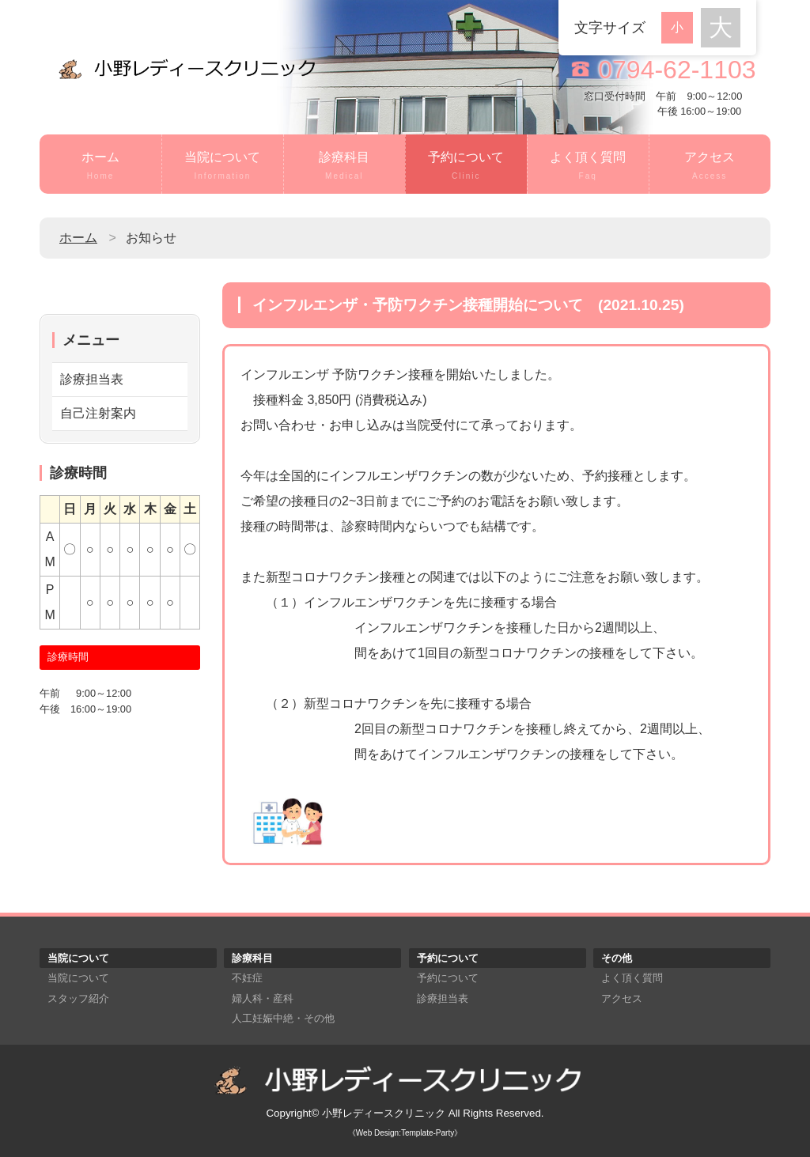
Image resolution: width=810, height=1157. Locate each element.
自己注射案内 (98, 413)
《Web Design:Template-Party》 (405, 1133)
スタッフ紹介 (78, 998)
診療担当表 (91, 379)
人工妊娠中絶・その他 (283, 1018)
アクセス (709, 166)
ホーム (100, 166)
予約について (466, 166)
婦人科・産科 (262, 998)
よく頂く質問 (588, 166)
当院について (222, 166)
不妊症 (247, 978)
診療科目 (344, 166)
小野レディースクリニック (383, 1113)
